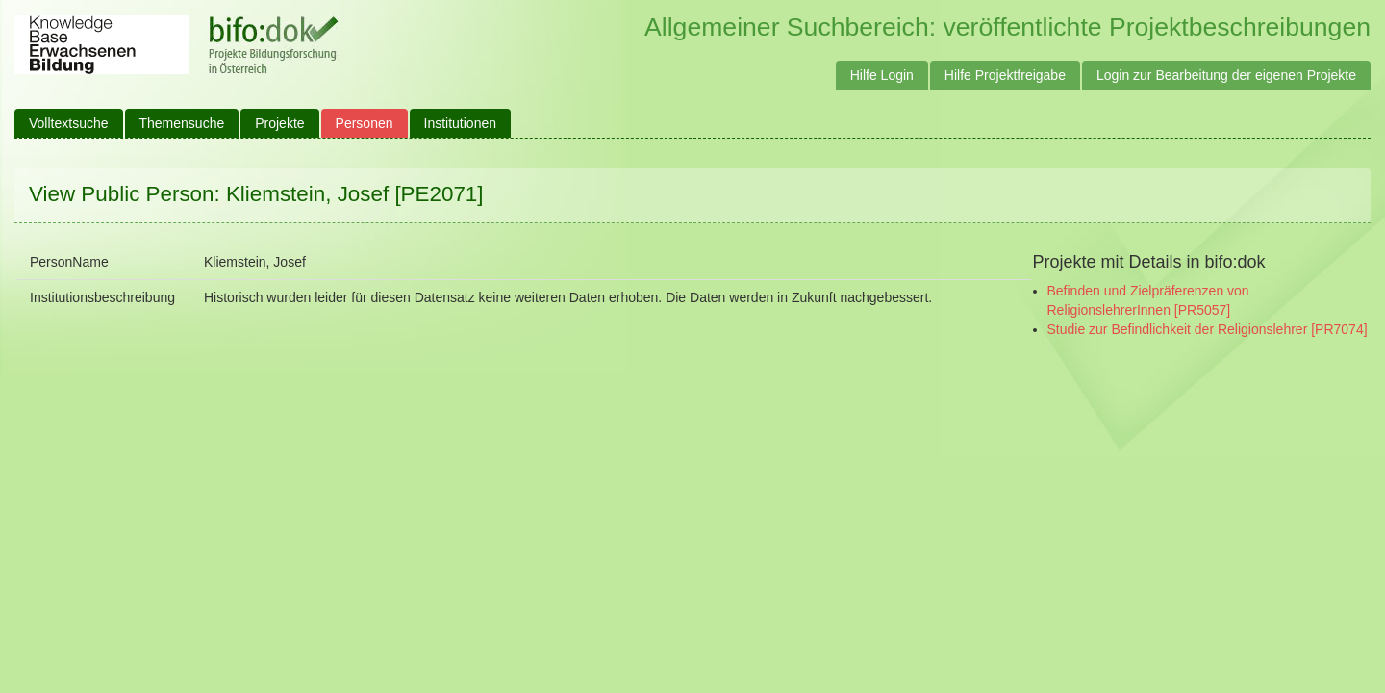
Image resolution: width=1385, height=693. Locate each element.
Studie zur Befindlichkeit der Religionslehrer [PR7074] (1207, 329)
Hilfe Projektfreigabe (1005, 75)
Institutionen (460, 123)
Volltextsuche (69, 123)
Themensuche (182, 123)
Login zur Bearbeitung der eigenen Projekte (1226, 75)
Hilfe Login (882, 75)
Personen (364, 123)
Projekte (279, 123)
